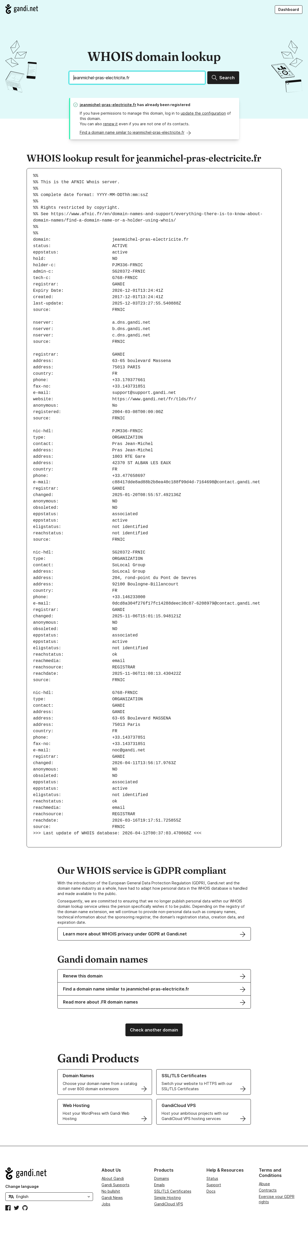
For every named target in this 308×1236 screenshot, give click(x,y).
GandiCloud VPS (168, 1204)
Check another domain (154, 1030)
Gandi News (112, 1197)
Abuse (264, 1183)
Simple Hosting (167, 1197)
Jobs (106, 1204)
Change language (22, 1186)
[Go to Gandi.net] (21, 9)
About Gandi (113, 1178)
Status (212, 1178)
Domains (161, 1178)
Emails (159, 1185)
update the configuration (203, 113)
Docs (211, 1191)
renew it (110, 124)
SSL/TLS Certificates (172, 1191)
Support (213, 1185)
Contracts (268, 1190)
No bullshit (111, 1191)
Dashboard (288, 9)
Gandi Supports (115, 1185)
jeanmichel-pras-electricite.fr (108, 104)
